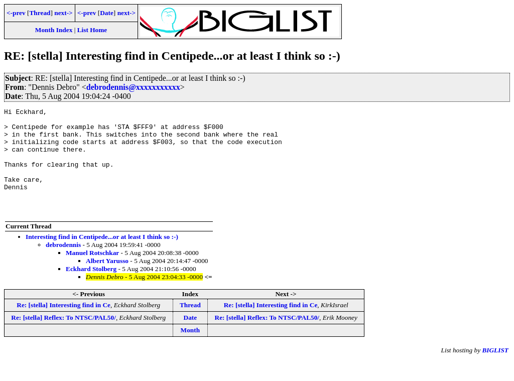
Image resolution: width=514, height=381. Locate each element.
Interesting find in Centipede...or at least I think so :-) (102, 258)
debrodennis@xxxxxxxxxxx (133, 87)
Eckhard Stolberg (91, 290)
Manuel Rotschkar (92, 274)
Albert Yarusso (107, 282)
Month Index (53, 30)
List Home (92, 30)
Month (190, 351)
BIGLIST (495, 371)
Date (106, 13)
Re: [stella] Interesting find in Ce (63, 326)
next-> (63, 13)
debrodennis (63, 266)
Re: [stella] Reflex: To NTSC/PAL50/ (63, 338)
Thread (39, 13)
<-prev (16, 13)
